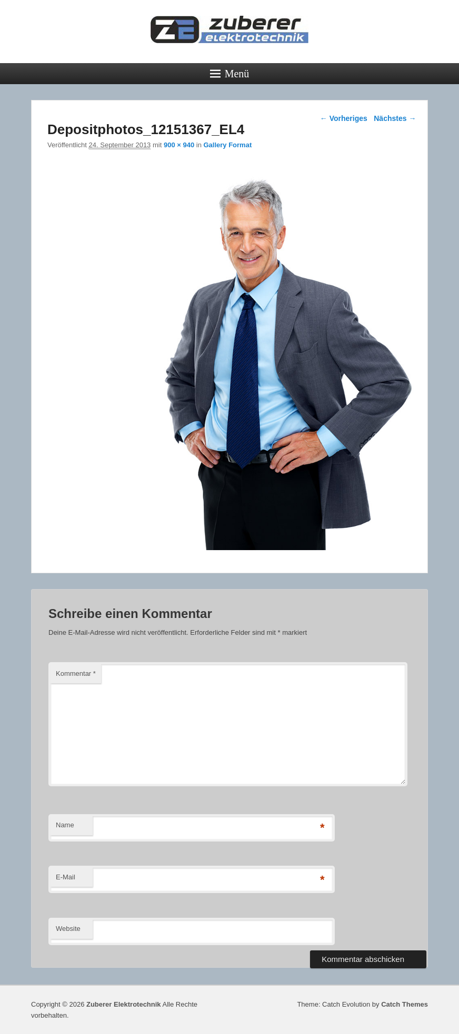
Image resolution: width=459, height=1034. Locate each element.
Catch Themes (404, 1004)
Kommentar (76, 673)
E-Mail (65, 877)
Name (65, 825)
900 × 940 (179, 145)
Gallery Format (227, 145)
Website (68, 928)
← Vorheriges (343, 118)
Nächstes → (395, 118)
